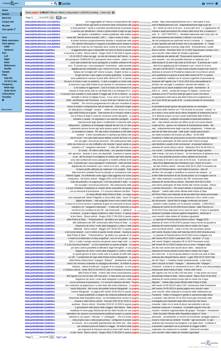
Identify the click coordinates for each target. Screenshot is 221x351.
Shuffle (7, 68)
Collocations (8, 94)
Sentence (8, 50)
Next (57, 17)
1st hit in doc (10, 81)
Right (7, 59)
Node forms (10, 90)
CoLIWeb (66, 3)
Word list (6, 18)
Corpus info (8, 22)
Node (6, 62)
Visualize (6, 97)
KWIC (7, 47)
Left (6, 56)
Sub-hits (8, 78)
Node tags (9, 87)
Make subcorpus (10, 40)
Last (63, 17)
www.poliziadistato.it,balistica (40, 50)
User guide (7, 29)
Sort (4, 53)
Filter (4, 75)
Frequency (7, 84)
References (10, 65)
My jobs (6, 25)
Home (5, 10)
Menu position (7, 109)
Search (5, 14)
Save (4, 37)
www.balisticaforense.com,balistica (42, 22)
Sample (6, 72)
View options (8, 43)
